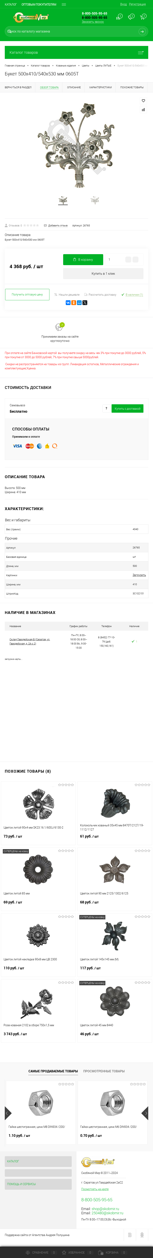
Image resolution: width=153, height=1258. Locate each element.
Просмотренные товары (104, 1077)
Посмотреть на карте (95, 1195)
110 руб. (38, 976)
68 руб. (114, 910)
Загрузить (112, 581)
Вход (123, 4)
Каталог (11, 4)
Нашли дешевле (66, 300)
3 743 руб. (38, 1042)
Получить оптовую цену (27, 300)
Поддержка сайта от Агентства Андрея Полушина (37, 1241)
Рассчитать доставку (100, 300)
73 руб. (38, 844)
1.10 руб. (19, 1141)
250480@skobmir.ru (107, 1219)
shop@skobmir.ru (105, 1215)
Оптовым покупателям (39, 4)
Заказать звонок (93, 21)
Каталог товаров (76, 52)
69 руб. (38, 910)
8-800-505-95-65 (94, 17)
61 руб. (114, 844)
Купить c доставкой (127, 414)
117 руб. (114, 976)
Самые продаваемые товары (53, 1077)
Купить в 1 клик (103, 279)
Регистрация (137, 4)
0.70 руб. (91, 1141)
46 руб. (114, 1042)
